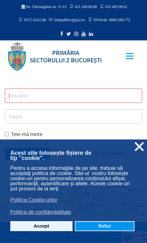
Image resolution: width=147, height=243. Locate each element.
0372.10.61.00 (35, 19)
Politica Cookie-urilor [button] (33, 200)
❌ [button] (139, 147)
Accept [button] (41, 226)
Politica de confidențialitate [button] (40, 212)
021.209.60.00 (86, 6)
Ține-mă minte (24, 134)
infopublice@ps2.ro (69, 19)
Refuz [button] (105, 226)
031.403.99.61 (116, 6)
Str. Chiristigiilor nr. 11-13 (46, 7)
